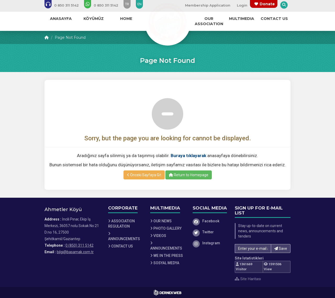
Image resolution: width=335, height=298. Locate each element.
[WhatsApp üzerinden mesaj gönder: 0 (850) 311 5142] (104, 5)
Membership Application (207, 5)
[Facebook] (210, 221)
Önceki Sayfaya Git (144, 175)
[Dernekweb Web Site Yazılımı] (167, 292)
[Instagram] (210, 243)
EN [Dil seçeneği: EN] (139, 4)
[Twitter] (210, 232)
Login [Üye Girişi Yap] (242, 5)
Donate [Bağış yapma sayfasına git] (267, 4)
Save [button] (280, 248)
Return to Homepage (188, 175)
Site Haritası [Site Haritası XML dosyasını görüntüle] (248, 279)
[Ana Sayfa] (167, 22)
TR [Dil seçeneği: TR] (127, 4)
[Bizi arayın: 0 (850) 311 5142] (65, 5)
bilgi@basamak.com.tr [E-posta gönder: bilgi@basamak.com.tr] (75, 252)
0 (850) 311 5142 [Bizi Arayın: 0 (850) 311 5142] (79, 245)
